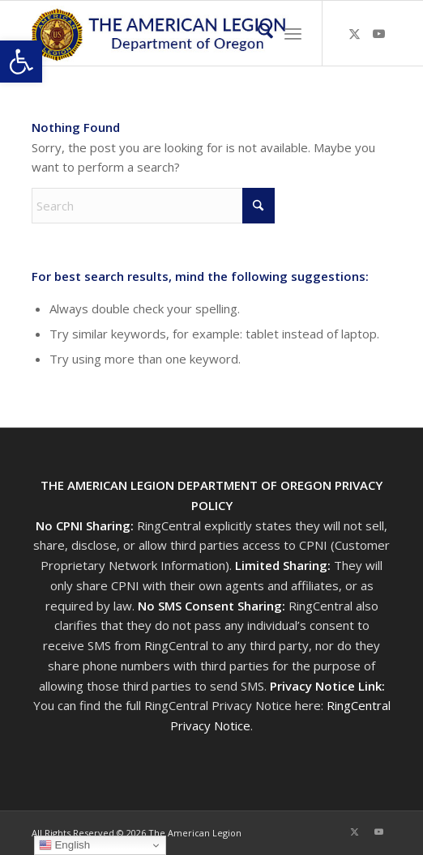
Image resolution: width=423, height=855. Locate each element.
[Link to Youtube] (379, 33)
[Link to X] (355, 33)
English (64, 845)
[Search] (257, 33)
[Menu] (292, 33)
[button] (21, 61)
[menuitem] (257, 33)
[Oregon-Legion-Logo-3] (175, 33)
